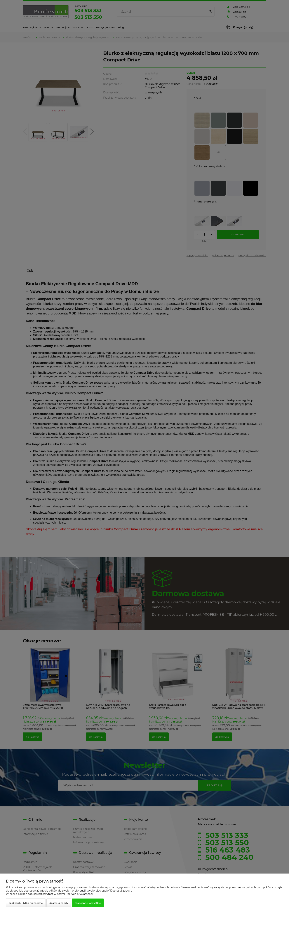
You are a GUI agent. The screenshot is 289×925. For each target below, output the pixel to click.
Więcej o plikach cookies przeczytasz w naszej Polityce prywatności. (49, 894)
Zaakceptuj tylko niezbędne (26, 902)
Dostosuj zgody (58, 902)
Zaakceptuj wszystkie (88, 902)
